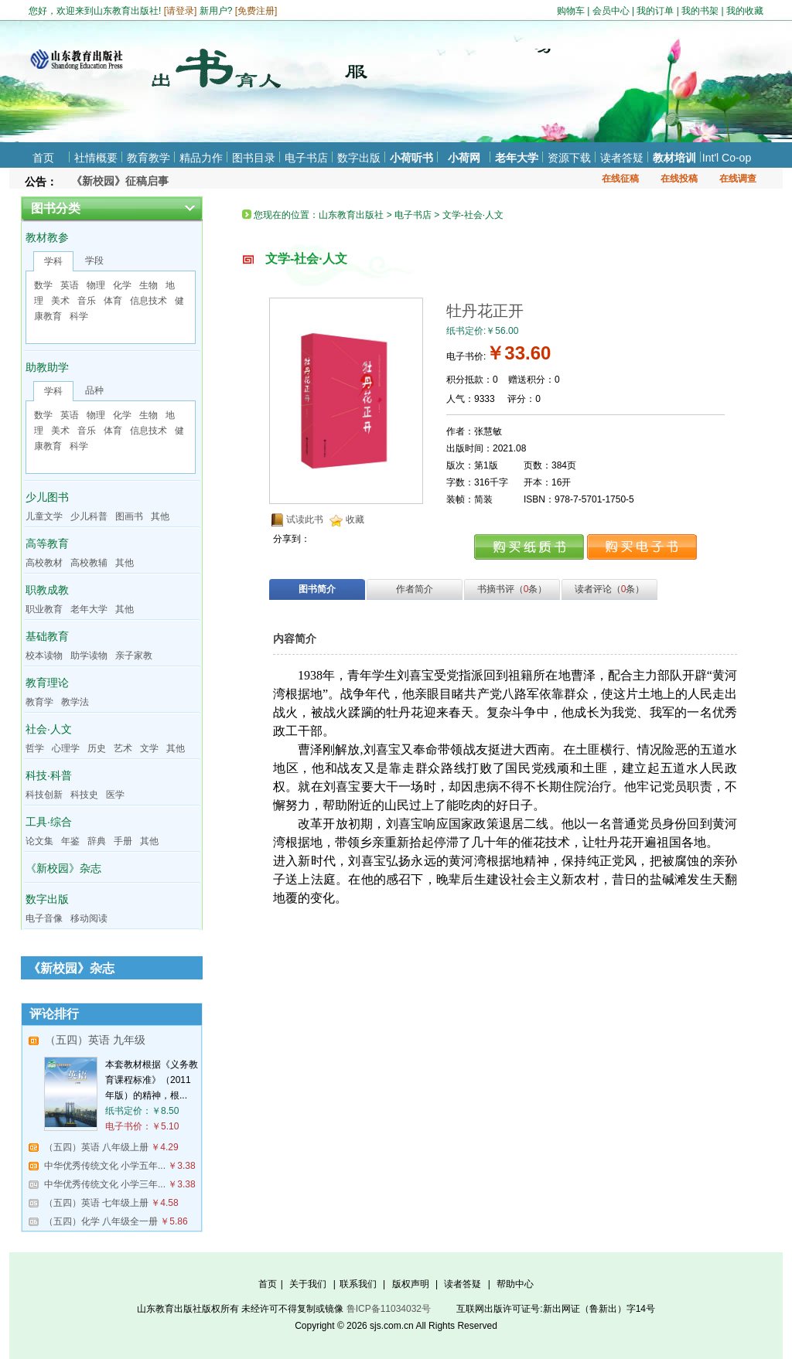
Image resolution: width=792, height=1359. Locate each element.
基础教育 (47, 636)
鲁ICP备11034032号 (388, 1308)
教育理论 (47, 682)
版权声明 (410, 1284)
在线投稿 (679, 178)
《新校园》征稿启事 (120, 181)
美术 (60, 300)
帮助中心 (515, 1284)
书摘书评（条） (512, 589)
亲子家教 (133, 655)
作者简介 (414, 589)
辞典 (96, 841)
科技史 (84, 794)
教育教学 (148, 158)
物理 (96, 285)
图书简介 (317, 589)
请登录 (180, 10)
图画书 (129, 516)
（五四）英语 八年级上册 (96, 1147)
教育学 (39, 702)
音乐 (86, 300)
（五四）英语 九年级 (95, 1040)
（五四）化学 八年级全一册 (101, 1221)
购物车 (571, 10)
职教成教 (47, 590)
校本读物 (44, 655)
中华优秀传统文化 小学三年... (105, 1184)
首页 (43, 158)
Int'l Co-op (726, 158)
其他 (160, 516)
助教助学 (47, 367)
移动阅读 (89, 918)
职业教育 (44, 609)
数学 (43, 285)
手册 (123, 841)
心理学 (66, 748)
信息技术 (148, 300)
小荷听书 (411, 158)
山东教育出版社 (351, 214)
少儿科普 (89, 516)
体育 (113, 300)
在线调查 (737, 178)
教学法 (75, 702)
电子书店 (306, 158)
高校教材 (44, 562)
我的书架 (700, 10)
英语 (69, 285)
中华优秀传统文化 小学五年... (105, 1165)
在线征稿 (620, 178)
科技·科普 (49, 775)
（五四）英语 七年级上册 (96, 1202)
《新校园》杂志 (63, 868)
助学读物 (89, 655)
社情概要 (96, 158)
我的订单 (655, 10)
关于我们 (307, 1284)
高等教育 (47, 543)
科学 (79, 316)
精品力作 (201, 158)
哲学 (35, 748)
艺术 (123, 748)
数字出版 (359, 158)
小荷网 (464, 158)
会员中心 (611, 10)
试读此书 (304, 519)
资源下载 (569, 158)
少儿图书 (47, 497)
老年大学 (516, 158)
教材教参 (47, 237)
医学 (115, 794)
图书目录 (253, 158)
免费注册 (256, 10)
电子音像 (44, 918)
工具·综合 (49, 822)
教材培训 (674, 158)
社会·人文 (49, 729)
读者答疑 (622, 158)
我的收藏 (744, 10)
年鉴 (70, 841)
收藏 (355, 519)
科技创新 (44, 794)
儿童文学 (44, 516)
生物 (148, 285)
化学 (122, 285)
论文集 (39, 841)
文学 (149, 748)
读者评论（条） (610, 589)
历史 (96, 748)
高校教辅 (89, 562)
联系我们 (358, 1284)
